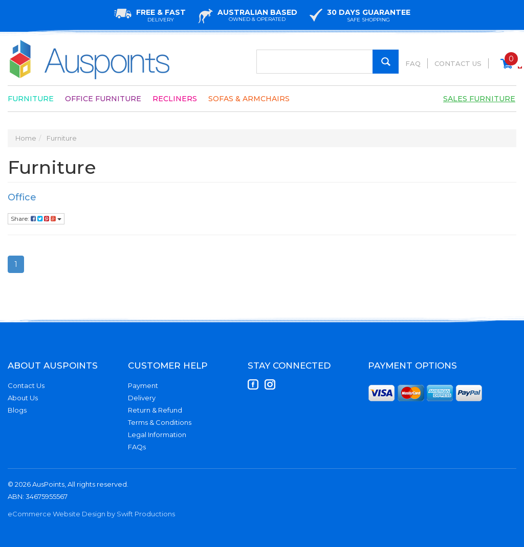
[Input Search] (327, 62)
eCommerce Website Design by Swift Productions (91, 514)
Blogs (17, 410)
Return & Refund (155, 410)
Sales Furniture (479, 98)
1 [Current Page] (15, 264)
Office (22, 197)
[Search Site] (386, 62)
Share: (36, 218)
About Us (23, 398)
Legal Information (157, 434)
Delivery (142, 398)
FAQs (137, 447)
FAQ (413, 63)
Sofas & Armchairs (249, 98)
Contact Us (458, 63)
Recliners (174, 98)
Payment (143, 385)
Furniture (31, 98)
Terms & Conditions (159, 422)
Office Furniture (103, 98)
